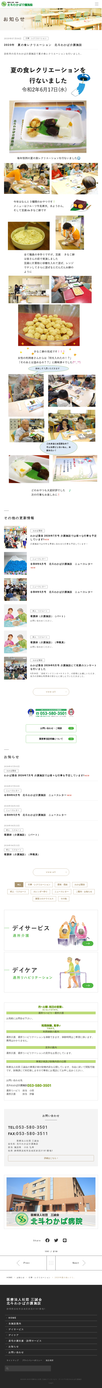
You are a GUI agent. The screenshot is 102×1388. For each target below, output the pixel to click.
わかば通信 (80, 884)
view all (51, 692)
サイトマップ (13, 1360)
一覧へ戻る (51, 1263)
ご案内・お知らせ (84, 891)
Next (76, 1263)
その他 (64, 899)
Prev (27, 1263)
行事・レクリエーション (36, 38)
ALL (19, 884)
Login (51, 1383)
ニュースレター (62, 891)
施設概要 (50, 1360)
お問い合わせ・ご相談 (57, 728)
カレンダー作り (40, 891)
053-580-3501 (32, 1127)
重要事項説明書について (56, 739)
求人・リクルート (18, 891)
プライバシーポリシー (32, 1360)
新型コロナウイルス (44, 899)
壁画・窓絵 (62, 884)
